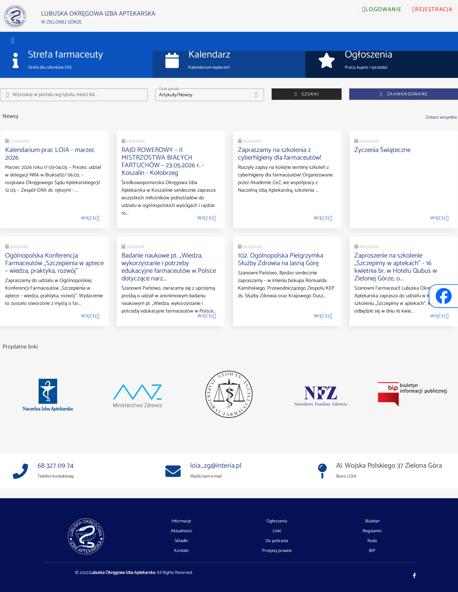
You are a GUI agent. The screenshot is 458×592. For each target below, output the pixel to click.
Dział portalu (169, 88)
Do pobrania (277, 541)
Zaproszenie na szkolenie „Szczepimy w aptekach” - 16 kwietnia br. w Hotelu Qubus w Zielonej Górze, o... (395, 267)
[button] (12, 40)
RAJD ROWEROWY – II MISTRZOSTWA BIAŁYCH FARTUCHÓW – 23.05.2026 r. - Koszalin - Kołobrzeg (162, 161)
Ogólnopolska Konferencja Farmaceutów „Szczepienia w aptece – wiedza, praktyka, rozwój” (54, 263)
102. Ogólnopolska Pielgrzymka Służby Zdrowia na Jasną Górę (280, 259)
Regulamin (372, 531)
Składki (181, 541)
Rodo (372, 541)
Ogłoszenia (277, 521)
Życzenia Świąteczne (382, 150)
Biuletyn (372, 521)
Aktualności (181, 531)
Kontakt (181, 550)
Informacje (181, 521)
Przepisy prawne (277, 550)
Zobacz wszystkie (441, 117)
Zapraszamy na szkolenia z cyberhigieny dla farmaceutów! (279, 154)
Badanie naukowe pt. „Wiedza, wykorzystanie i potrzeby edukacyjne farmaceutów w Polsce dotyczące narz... (168, 267)
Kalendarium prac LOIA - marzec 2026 (50, 154)
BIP (372, 550)
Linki (277, 531)
